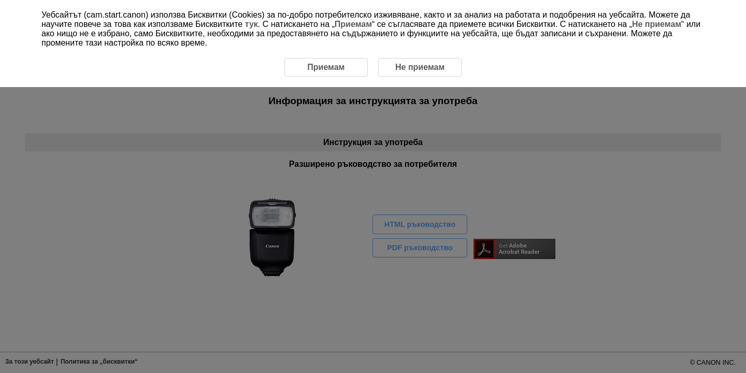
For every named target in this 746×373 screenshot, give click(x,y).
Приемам (353, 24)
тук (251, 24)
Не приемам (656, 24)
